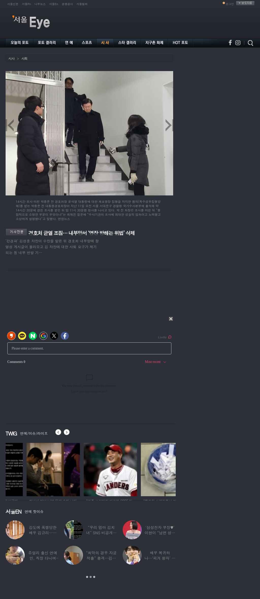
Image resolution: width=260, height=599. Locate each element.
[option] (32, 469)
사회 (24, 58)
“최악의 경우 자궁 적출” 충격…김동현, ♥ (101, 558)
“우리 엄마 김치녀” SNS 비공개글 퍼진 (101, 533)
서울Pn (26, 4)
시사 (11, 58)
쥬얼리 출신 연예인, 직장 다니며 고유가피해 (42, 558)
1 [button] (87, 577)
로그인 (230, 4)
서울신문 (13, 4)
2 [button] (91, 577)
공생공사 (67, 4)
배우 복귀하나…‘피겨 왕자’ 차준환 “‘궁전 (159, 558)
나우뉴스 (40, 4)
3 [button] (94, 577)
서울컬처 (82, 4)
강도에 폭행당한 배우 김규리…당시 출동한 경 (43, 533)
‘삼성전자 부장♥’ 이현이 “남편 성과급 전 (160, 533)
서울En (53, 4)
